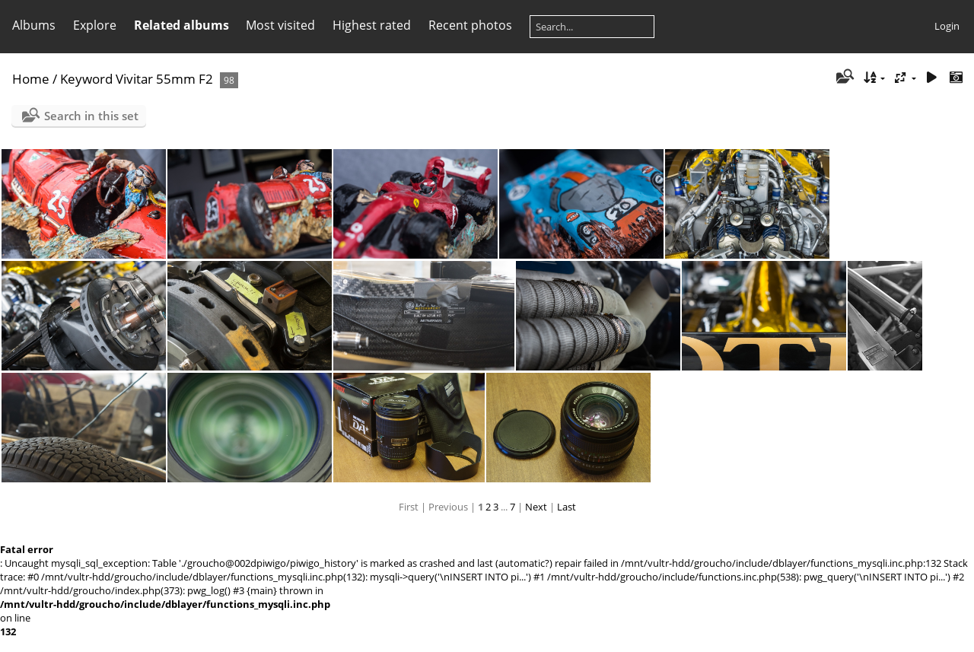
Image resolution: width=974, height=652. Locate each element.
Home (30, 78)
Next (536, 507)
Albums (34, 25)
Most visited (280, 25)
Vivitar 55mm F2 (164, 78)
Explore (94, 25)
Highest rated (372, 25)
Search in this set (91, 115)
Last (566, 507)
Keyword (86, 78)
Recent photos (470, 25)
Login (947, 26)
